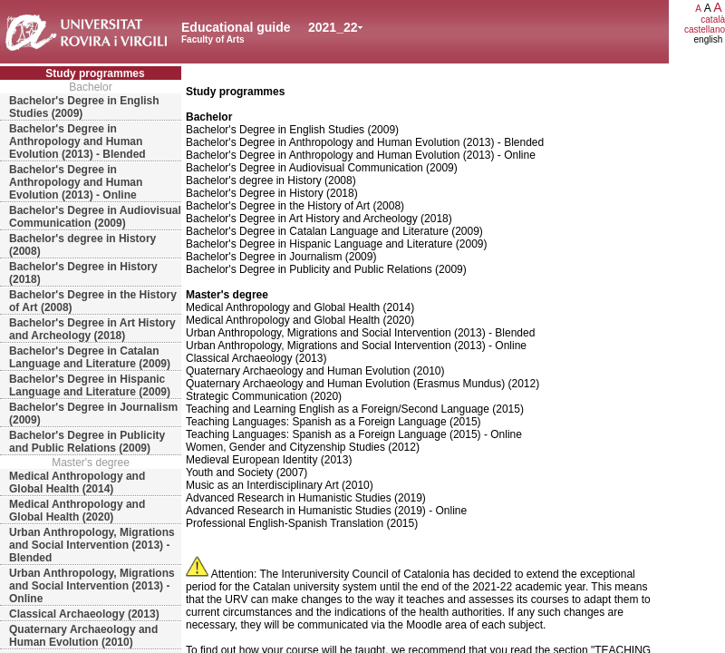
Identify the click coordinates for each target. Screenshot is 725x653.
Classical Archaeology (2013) (84, 614)
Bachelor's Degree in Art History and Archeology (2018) (92, 329)
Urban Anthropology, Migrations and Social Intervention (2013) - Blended (92, 545)
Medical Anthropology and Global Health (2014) (77, 482)
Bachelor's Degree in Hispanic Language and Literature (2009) (89, 385)
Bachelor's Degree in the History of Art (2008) (93, 301)
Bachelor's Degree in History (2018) (83, 273)
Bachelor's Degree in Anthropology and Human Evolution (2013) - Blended (77, 141)
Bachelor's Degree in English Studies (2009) (84, 107)
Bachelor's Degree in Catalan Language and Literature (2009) (89, 357)
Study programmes (94, 73)
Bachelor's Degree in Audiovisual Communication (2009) (95, 216)
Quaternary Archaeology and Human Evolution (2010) (83, 635)
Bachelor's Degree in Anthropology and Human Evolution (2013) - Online (75, 182)
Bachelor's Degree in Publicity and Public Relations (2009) (87, 441)
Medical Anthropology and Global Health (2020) (77, 510)
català (713, 19)
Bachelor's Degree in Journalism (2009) (93, 413)
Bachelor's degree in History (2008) (82, 245)
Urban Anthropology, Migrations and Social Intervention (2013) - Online (92, 586)
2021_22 (333, 27)
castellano (704, 29)
